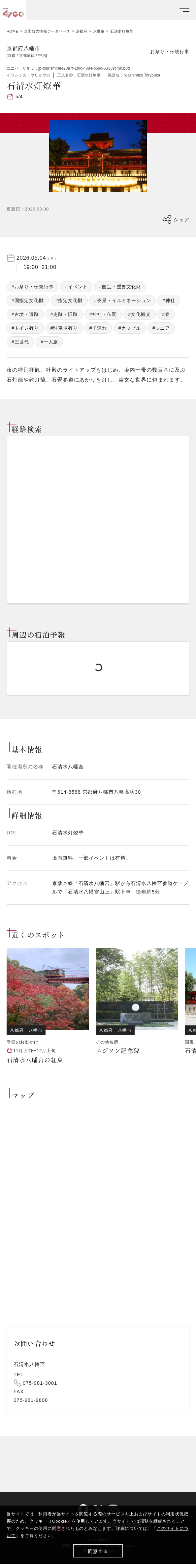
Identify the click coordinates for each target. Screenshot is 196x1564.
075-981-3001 (40, 1383)
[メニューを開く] (184, 10)
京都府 (81, 31)
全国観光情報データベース (47, 31)
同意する (98, 1551)
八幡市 (99, 31)
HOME (12, 31)
